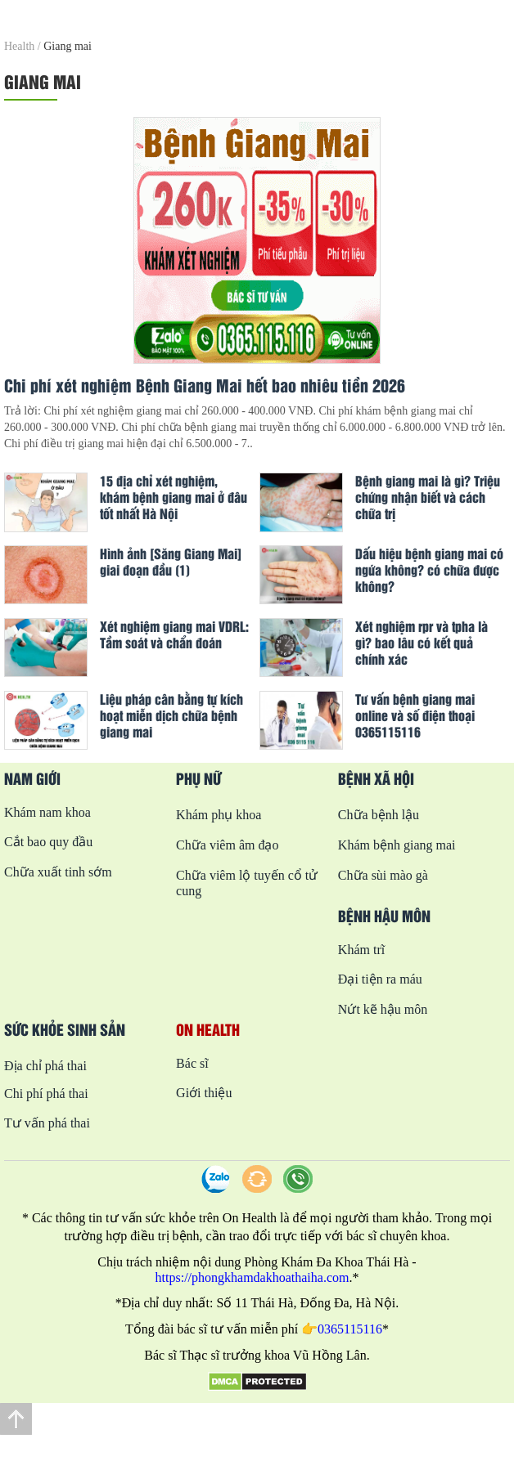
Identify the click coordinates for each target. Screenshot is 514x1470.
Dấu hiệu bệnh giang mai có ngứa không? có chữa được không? (429, 569)
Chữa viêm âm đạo (227, 845)
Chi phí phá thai (46, 1093)
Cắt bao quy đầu (48, 842)
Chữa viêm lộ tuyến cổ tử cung (247, 883)
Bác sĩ (192, 1063)
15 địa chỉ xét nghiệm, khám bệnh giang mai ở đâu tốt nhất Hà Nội (173, 497)
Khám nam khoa (47, 812)
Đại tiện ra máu (380, 979)
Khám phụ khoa (218, 815)
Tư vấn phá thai (47, 1123)
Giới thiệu (204, 1093)
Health (19, 46)
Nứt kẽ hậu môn (382, 1009)
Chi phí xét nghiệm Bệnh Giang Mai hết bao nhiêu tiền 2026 (204, 385)
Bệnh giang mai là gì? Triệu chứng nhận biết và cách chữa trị (427, 497)
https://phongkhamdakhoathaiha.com (252, 1277)
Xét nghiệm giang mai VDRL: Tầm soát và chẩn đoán (174, 634)
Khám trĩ (361, 950)
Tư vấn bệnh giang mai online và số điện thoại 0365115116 (415, 715)
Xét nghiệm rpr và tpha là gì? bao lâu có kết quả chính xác (421, 642)
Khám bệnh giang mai (397, 845)
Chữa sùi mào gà (383, 875)
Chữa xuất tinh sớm (58, 872)
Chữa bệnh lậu (378, 815)
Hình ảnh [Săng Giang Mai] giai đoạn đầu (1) (170, 561)
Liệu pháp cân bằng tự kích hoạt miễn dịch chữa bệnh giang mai (171, 715)
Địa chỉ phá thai (45, 1066)
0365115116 (350, 1329)
